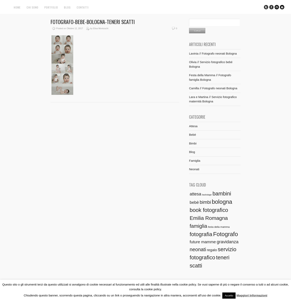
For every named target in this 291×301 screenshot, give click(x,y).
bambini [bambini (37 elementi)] (221, 194)
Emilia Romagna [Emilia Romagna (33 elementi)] (209, 218)
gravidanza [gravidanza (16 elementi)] (228, 241)
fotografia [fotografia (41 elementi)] (201, 234)
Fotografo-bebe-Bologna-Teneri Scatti (92, 22)
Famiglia (194, 160)
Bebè (192, 134)
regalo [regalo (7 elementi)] (212, 250)
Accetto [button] (229, 295)
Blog (67, 7)
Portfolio (51, 7)
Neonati (194, 169)
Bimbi (193, 143)
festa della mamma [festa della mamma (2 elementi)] (219, 226)
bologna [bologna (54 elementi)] (222, 202)
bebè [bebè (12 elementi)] (194, 202)
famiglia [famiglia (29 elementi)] (198, 226)
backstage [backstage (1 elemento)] (207, 194)
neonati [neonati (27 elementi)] (198, 249)
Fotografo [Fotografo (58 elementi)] (225, 234)
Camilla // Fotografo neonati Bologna (213, 88)
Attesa (193, 126)
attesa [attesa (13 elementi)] (195, 194)
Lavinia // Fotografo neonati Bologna (213, 53)
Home (17, 7)
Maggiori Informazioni (251, 295)
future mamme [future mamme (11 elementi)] (203, 241)
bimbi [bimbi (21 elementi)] (205, 202)
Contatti (82, 7)
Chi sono (32, 7)
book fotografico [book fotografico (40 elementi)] (209, 210)
